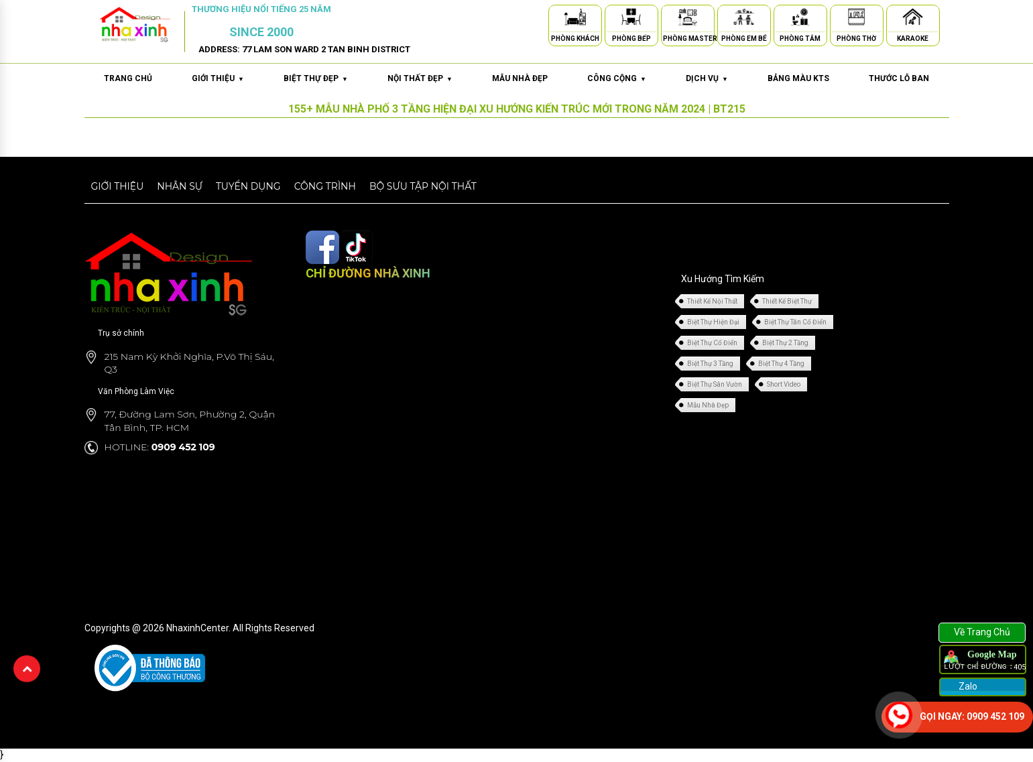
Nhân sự (179, 186)
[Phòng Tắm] (800, 19)
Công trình (325, 186)
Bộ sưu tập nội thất (423, 186)
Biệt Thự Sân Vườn (714, 384)
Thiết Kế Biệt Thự (787, 301)
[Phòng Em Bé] (744, 19)
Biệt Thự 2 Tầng (785, 342)
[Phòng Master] (688, 19)
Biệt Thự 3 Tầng (710, 363)
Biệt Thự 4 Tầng (781, 363)
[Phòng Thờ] (857, 19)
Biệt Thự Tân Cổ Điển (795, 322)
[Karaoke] (913, 19)
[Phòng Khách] (575, 19)
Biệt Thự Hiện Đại (713, 322)
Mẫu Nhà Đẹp (708, 405)
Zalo (967, 686)
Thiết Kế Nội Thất (712, 301)
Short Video (783, 384)
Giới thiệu (117, 186)
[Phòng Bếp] (631, 19)
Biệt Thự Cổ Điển (712, 342)
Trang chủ (128, 78)
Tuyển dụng (248, 186)
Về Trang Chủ (982, 632)
